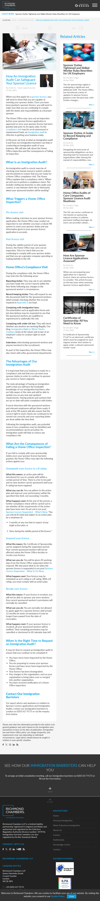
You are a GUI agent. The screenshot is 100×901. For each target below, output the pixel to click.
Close (71, 896)
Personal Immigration (63, 820)
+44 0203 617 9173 (13, 887)
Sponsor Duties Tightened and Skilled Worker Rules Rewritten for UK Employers (47, 14)
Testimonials (58, 839)
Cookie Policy (57, 896)
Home (14, 20)
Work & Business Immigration (66, 825)
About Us (57, 830)
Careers (56, 835)
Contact (57, 849)
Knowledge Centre (26, 20)
